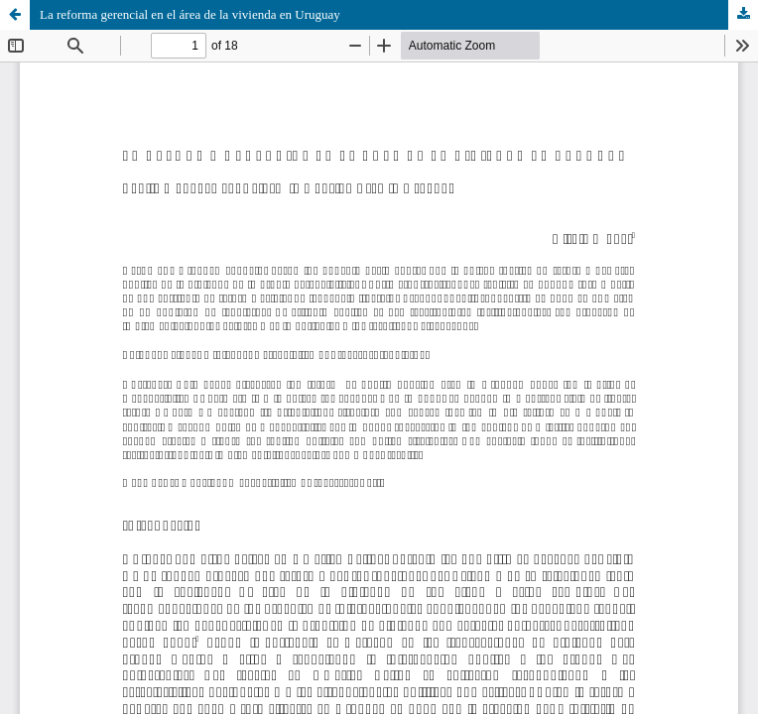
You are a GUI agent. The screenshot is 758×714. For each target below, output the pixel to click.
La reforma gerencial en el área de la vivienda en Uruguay (190, 14)
